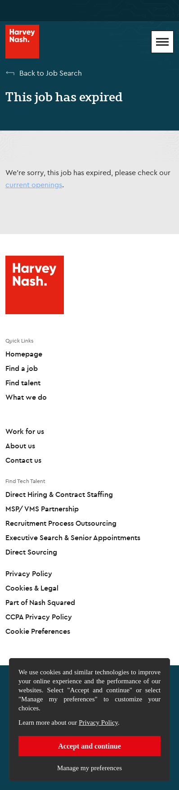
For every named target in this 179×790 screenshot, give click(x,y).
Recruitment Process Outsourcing (60, 523)
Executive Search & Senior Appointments (72, 537)
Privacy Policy (98, 722)
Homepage (23, 353)
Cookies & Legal (31, 587)
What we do (26, 397)
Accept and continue (89, 746)
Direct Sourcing (31, 551)
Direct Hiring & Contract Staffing (59, 494)
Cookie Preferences (37, 631)
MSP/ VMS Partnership (42, 508)
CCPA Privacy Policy (38, 616)
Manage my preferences (89, 768)
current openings (33, 184)
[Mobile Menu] (162, 42)
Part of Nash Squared (40, 602)
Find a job (21, 368)
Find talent (22, 382)
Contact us (23, 460)
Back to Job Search (50, 72)
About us (20, 445)
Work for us (24, 431)
